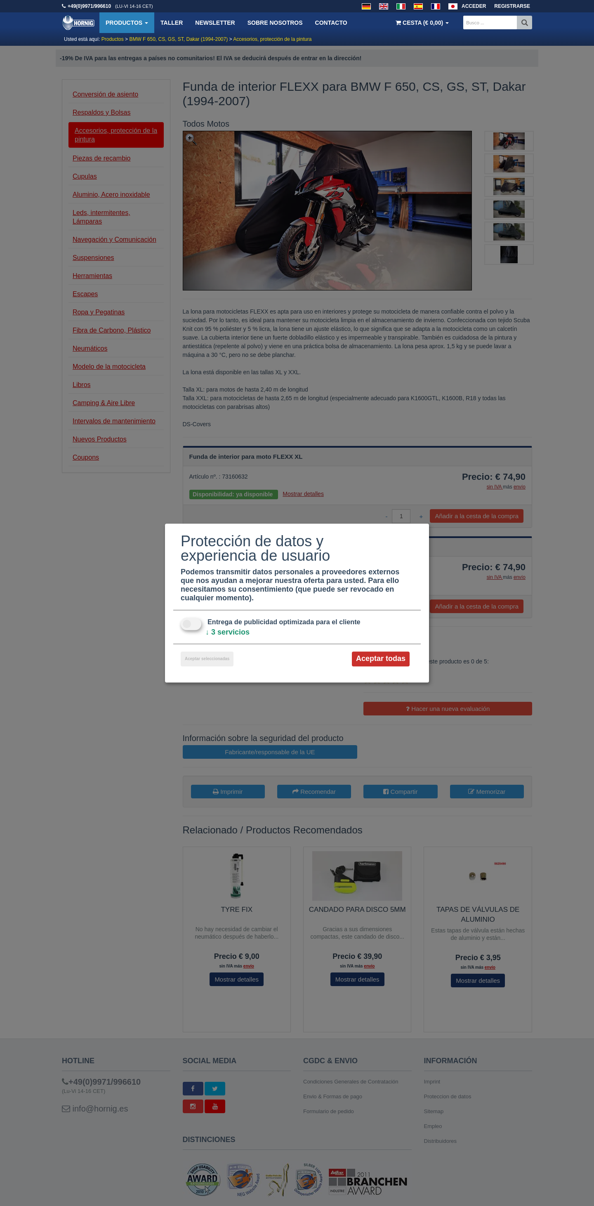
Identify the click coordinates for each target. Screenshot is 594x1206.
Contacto (331, 22)
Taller (171, 22)
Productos (127, 22)
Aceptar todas (380, 659)
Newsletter (215, 22)
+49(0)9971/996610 (89, 6)
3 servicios (227, 632)
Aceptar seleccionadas (207, 659)
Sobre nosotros (275, 22)
